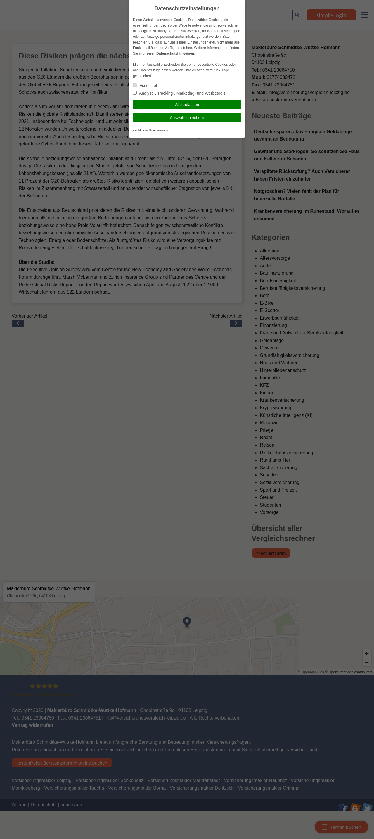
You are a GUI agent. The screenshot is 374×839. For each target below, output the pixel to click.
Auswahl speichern (187, 117)
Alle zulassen (187, 104)
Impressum (160, 130)
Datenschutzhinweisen (175, 53)
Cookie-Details (143, 130)
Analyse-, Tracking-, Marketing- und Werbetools (179, 93)
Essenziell (145, 85)
